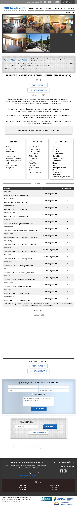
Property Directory (31, 466)
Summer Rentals (32, 2)
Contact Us (70, 9)
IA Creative (17, 499)
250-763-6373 (66, 461)
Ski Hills (52, 9)
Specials (46, 9)
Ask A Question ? (38, 84)
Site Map (19, 466)
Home (32, 9)
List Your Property (28, 464)
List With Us (61, 9)
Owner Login (41, 464)
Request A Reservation (39, 89)
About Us (38, 9)
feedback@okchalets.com (27, 474)
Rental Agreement (12, 464)
